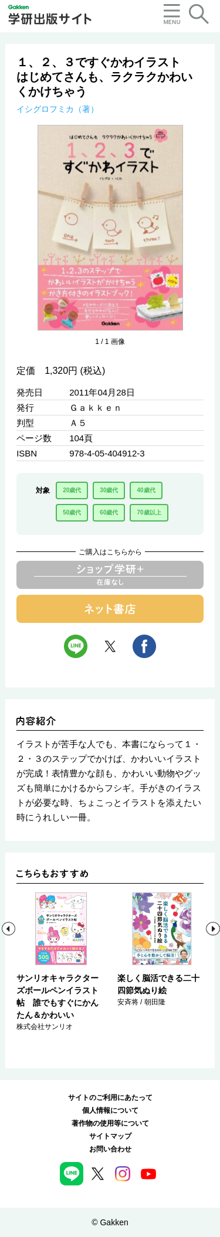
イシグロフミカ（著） (57, 109)
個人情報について (110, 1110)
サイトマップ (110, 1136)
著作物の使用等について (110, 1123)
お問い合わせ (110, 1149)
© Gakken (110, 1222)
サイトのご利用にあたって (110, 1097)
